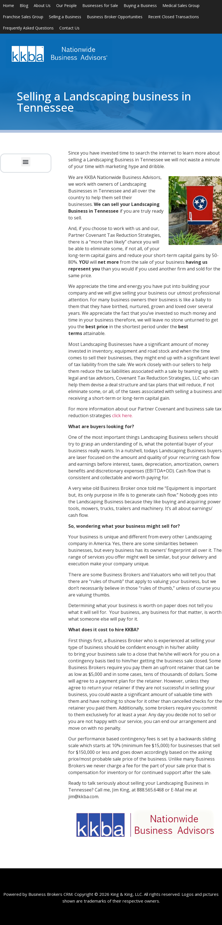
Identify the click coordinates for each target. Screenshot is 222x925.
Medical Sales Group (181, 5)
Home (8, 5)
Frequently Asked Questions (28, 28)
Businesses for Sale (100, 5)
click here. (122, 415)
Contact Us (69, 28)
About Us (42, 5)
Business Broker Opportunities (114, 16)
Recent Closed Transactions (173, 16)
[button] (25, 161)
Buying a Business (140, 5)
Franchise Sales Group (23, 16)
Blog (24, 5)
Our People (66, 5)
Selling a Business (65, 16)
